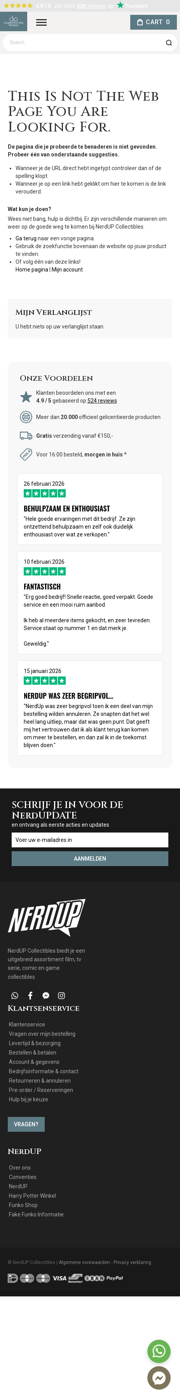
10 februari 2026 (90, 603)
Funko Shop (23, 1205)
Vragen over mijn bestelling (42, 1034)
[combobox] (90, 42)
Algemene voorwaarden (84, 1262)
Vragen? (26, 1124)
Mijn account (67, 269)
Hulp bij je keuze (28, 1099)
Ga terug (26, 238)
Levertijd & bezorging (35, 1043)
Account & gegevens (34, 1062)
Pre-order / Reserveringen (41, 1090)
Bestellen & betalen (32, 1052)
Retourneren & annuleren (40, 1081)
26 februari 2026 (90, 509)
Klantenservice (27, 1024)
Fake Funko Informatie (36, 1214)
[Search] (168, 42)
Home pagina (32, 269)
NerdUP (18, 1186)
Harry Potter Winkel (32, 1196)
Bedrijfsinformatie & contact (44, 1071)
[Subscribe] (90, 858)
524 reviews (102, 401)
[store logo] (13, 22)
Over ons (20, 1168)
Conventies (23, 1177)
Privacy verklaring (132, 1262)
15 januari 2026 (90, 708)
